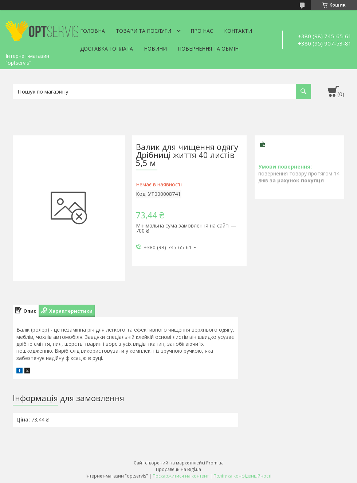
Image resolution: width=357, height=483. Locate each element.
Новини (155, 48)
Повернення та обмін (208, 48)
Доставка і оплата (106, 48)
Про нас (202, 30)
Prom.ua (215, 463)
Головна (92, 30)
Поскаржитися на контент (181, 476)
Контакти (238, 30)
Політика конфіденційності (242, 476)
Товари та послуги (143, 30)
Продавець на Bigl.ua (178, 469)
